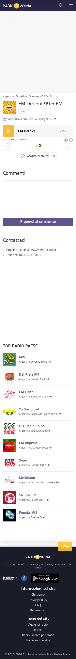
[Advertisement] (38, 52)
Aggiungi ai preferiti (42, 156)
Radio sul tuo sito (38, 640)
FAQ (38, 605)
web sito (24, 140)
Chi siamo (38, 594)
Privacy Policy (38, 600)
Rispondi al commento (38, 222)
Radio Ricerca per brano (38, 635)
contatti (38, 630)
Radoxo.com (38, 610)
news (22, 111)
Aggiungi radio (38, 624)
